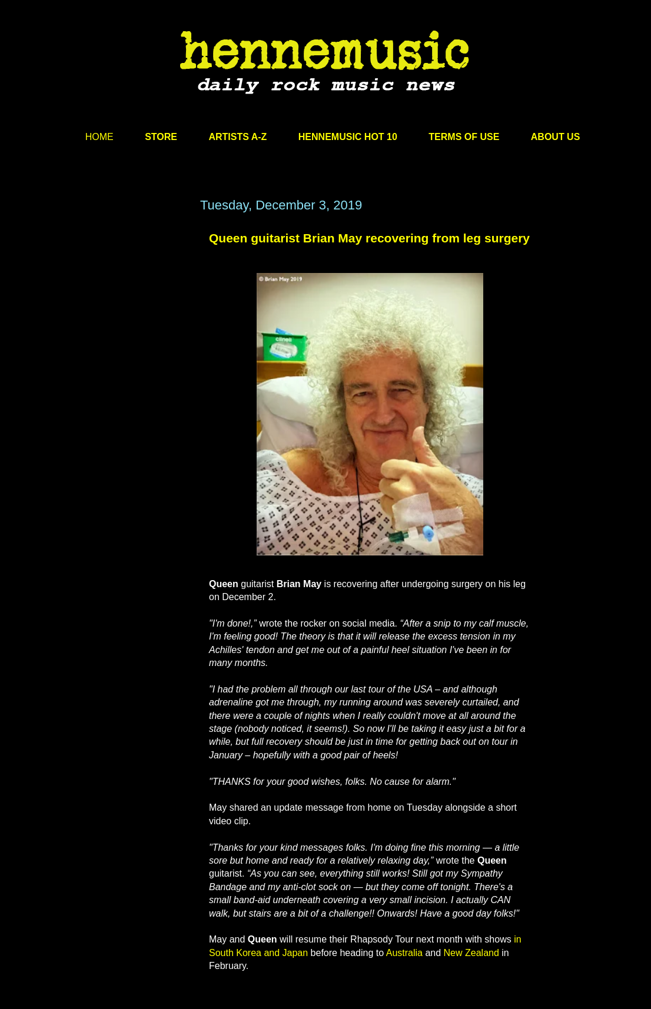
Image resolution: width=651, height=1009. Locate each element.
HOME (99, 137)
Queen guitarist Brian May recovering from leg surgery (369, 238)
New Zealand (471, 953)
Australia (404, 953)
